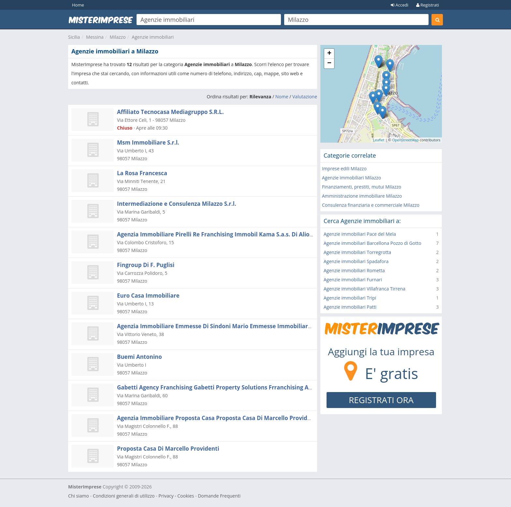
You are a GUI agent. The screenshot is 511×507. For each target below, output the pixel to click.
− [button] (329, 63)
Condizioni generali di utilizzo (124, 496)
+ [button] (329, 54)
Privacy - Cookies (176, 496)
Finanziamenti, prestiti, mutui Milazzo (361, 187)
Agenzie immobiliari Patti (350, 307)
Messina (95, 37)
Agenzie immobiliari (153, 37)
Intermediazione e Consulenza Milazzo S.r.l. (176, 203)
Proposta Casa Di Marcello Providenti (168, 448)
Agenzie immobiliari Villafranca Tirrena (364, 289)
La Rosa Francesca (142, 173)
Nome (281, 96)
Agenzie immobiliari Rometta (354, 270)
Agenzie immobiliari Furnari (353, 279)
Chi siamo (78, 496)
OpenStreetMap (405, 139)
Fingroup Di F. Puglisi (145, 265)
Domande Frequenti (219, 496)
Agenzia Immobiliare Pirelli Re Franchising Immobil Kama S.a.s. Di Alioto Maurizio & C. (235, 234)
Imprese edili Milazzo (344, 168)
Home (78, 5)
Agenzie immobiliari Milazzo (351, 178)
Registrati (427, 5)
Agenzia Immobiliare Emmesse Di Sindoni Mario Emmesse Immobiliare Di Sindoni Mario (237, 326)
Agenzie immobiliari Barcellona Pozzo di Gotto (372, 243)
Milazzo (118, 37)
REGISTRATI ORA (381, 400)
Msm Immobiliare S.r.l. (148, 142)
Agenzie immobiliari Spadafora (356, 261)
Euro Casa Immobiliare (148, 295)
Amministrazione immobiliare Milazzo (362, 196)
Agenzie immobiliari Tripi (350, 298)
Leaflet (379, 139)
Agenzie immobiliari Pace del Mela (360, 234)
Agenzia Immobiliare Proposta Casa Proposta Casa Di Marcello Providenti (217, 418)
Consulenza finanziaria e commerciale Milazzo (370, 205)
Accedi (399, 5)
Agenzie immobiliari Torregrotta (357, 252)
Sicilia (74, 37)
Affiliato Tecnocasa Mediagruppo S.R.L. (170, 112)
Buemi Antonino (139, 356)
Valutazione (304, 96)
